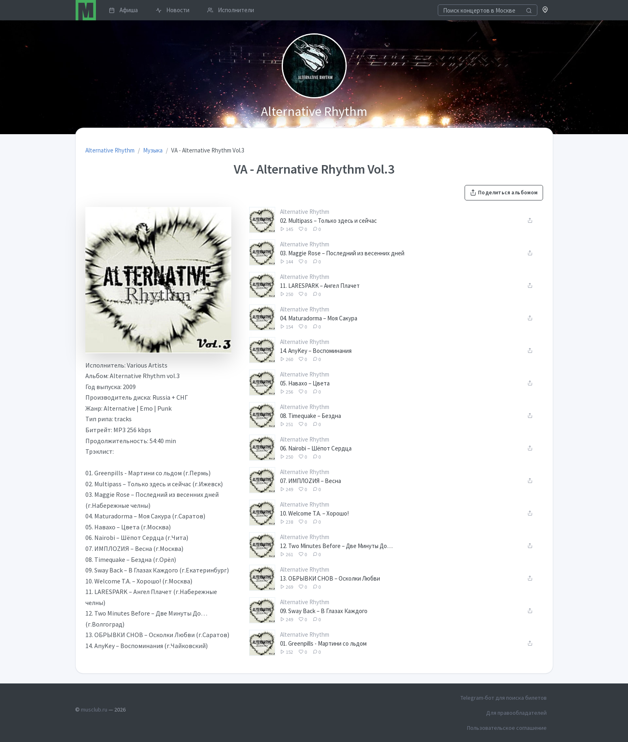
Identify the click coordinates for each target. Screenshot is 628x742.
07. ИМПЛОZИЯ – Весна (310, 481)
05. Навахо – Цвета (305, 383)
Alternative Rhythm (304, 211)
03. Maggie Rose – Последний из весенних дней (342, 253)
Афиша (123, 10)
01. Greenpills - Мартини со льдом (323, 643)
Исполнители (230, 10)
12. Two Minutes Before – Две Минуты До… (336, 546)
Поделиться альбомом (503, 192)
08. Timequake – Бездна (310, 416)
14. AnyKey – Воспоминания (316, 351)
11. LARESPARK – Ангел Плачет (320, 285)
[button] (545, 10)
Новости (172, 10)
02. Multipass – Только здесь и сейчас (328, 220)
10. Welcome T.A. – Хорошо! (314, 513)
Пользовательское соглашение (507, 727)
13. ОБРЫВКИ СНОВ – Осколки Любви (330, 578)
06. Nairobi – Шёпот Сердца (316, 448)
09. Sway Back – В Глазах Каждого (323, 611)
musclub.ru (94, 709)
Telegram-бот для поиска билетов (504, 697)
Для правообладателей (516, 712)
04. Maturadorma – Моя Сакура (318, 318)
